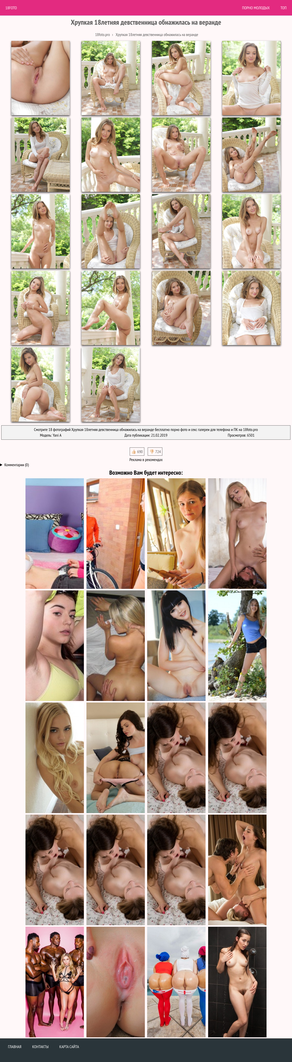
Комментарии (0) (16, 464)
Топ (283, 7)
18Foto (11, 7)
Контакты (40, 1046)
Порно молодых (256, 7)
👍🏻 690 (137, 451)
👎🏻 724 (155, 451)
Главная (14, 1046)
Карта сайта (69, 1046)
